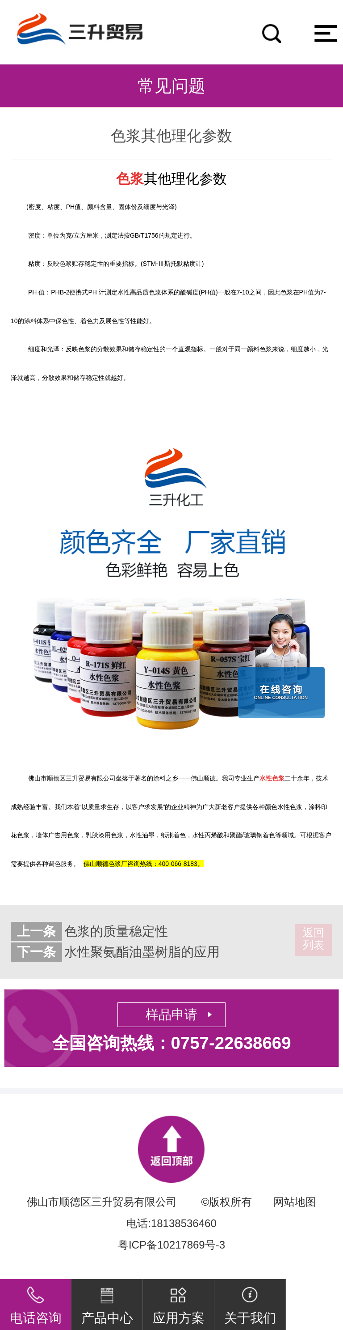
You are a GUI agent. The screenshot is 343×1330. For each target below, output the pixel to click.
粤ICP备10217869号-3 (171, 1245)
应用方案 (179, 1302)
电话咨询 (36, 1302)
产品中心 (107, 1302)
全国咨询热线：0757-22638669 (171, 1043)
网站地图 (294, 1202)
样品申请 (171, 1014)
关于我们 (250, 1302)
